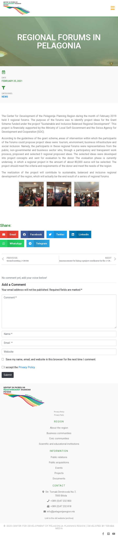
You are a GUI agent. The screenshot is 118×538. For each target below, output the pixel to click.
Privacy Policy (27, 367)
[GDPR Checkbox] (3, 367)
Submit (8, 374)
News (5, 96)
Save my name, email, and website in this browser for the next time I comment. (51, 359)
